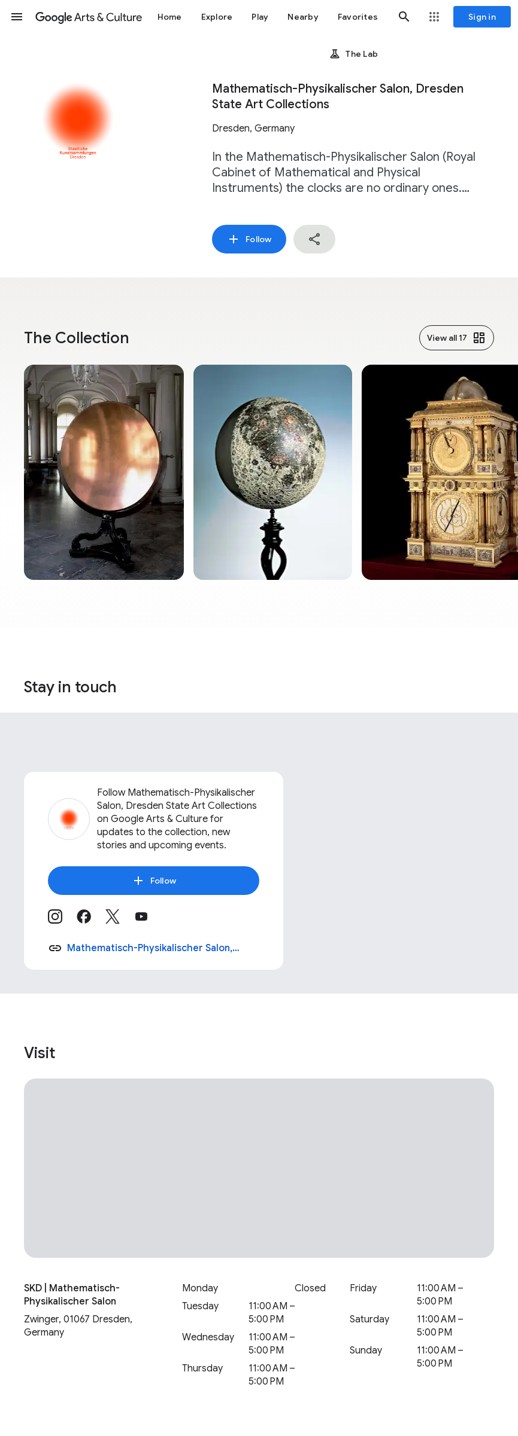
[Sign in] (482, 17)
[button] (16, 16)
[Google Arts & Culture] (89, 16)
